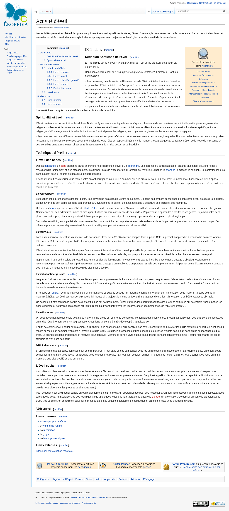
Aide (7, 44)
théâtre (156, 396)
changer (170, 169)
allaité (55, 292)
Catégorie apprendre (203, 101)
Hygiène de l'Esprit (62, 479)
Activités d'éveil (61, 27)
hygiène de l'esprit (52, 425)
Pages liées (12, 52)
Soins (89, 479)
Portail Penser (121, 464)
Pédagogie (149, 479)
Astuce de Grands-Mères (203, 75)
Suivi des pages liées (17, 56)
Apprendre (207, 66)
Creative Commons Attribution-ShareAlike (88, 497)
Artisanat (135, 479)
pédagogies (84, 467)
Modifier (157, 11)
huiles (52, 208)
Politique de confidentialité (46, 503)
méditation (49, 430)
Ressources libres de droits (203, 90)
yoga (46, 434)
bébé (63, 165)
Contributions (205, 3)
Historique (168, 11)
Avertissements (89, 503)
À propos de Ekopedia (70, 503)
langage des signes (54, 438)
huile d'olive (91, 208)
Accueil (8, 34)
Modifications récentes (15, 37)
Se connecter (219, 3)
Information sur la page (15, 71)
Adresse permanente (17, 66)
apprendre (133, 165)
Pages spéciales (15, 59)
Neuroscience (203, 97)
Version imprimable (16, 63)
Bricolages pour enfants (53, 421)
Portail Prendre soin (183, 464)
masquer (63, 48)
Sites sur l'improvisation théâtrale (54, 451)
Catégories (43, 479)
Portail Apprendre (57, 464)
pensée (147, 467)
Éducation (203, 79)
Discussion (192, 3)
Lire (148, 11)
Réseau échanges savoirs (203, 82)
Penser (79, 479)
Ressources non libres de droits (203, 86)
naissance (50, 165)
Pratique (123, 479)
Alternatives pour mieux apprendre (203, 94)
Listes (98, 479)
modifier (109, 50)
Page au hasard (12, 40)
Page (35, 11)
